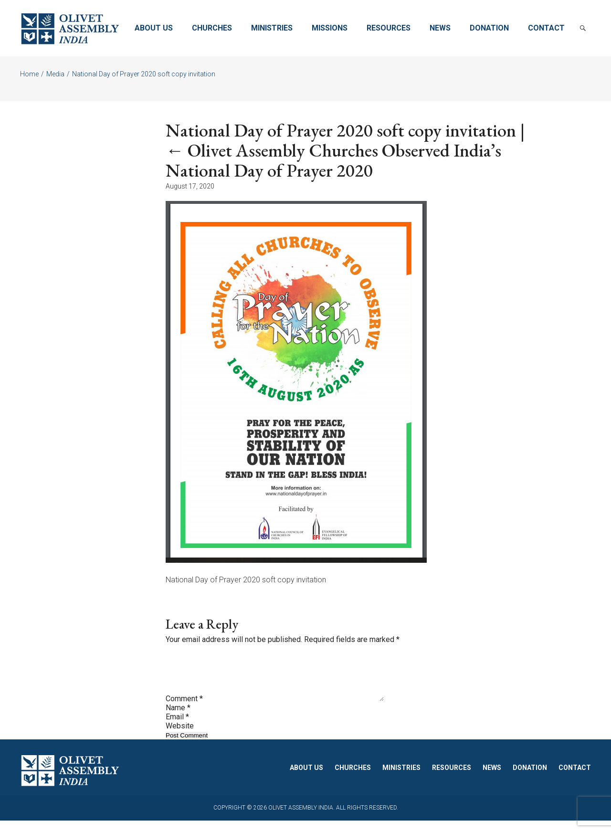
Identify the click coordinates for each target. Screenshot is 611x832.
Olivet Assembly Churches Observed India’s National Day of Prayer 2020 (333, 160)
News (440, 27)
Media (55, 74)
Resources (389, 27)
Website (180, 737)
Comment (184, 710)
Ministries (272, 27)
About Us (154, 27)
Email (177, 728)
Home (29, 74)
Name (178, 719)
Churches (212, 27)
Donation (489, 27)
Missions (330, 27)
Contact (546, 27)
